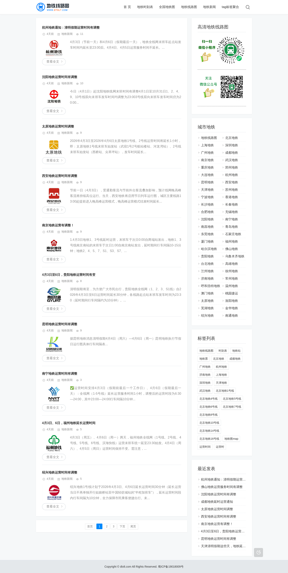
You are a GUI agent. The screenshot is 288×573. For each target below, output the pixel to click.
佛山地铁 (231, 249)
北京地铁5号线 (232, 398)
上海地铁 (207, 145)
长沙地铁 (207, 204)
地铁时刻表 (145, 7)
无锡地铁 (231, 212)
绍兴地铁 (207, 315)
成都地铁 (231, 152)
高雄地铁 (231, 263)
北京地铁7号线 (232, 406)
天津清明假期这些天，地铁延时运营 (226, 546)
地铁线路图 (189, 7)
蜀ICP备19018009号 (171, 566)
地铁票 (203, 358)
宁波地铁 (207, 197)
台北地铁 (207, 263)
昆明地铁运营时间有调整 (59, 324)
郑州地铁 (231, 167)
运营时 (220, 446)
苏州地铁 (231, 189)
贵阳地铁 (207, 256)
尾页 (133, 526)
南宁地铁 (231, 219)
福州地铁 (231, 241)
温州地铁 (231, 286)
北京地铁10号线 (209, 422)
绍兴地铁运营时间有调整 (59, 472)
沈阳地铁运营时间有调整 (59, 77)
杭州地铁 (231, 175)
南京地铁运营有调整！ (58, 225)
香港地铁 (231, 197)
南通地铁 (231, 315)
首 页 (127, 7)
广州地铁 (207, 152)
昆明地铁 (207, 182)
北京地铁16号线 (209, 438)
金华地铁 (231, 308)
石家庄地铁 (233, 234)
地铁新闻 (209, 7)
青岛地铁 (231, 226)
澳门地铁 (207, 293)
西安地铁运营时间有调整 (59, 176)
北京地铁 (231, 137)
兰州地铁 (207, 271)
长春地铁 (231, 204)
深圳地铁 (231, 145)
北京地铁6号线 (208, 406)
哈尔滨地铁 (209, 249)
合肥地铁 (207, 212)
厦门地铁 (207, 241)
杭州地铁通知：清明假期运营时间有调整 (71, 27)
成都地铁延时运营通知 (217, 501)
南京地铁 (207, 160)
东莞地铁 (207, 234)
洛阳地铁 (231, 300)
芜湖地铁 (207, 308)
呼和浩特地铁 (210, 286)
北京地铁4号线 (208, 398)
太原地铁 (207, 300)
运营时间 (205, 446)
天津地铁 (207, 189)
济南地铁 (207, 278)
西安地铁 (231, 182)
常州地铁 (231, 278)
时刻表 (223, 350)
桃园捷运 (231, 293)
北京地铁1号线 (225, 390)
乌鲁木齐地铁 (234, 256)
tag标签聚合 (230, 7)
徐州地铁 (231, 271)
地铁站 (236, 350)
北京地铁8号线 (208, 414)
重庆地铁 (207, 167)
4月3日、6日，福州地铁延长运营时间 (68, 423)
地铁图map (231, 438)
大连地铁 (207, 175)
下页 (122, 526)
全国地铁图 (167, 7)
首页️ (90, 526)
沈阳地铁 (207, 219)
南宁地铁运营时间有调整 (59, 373)
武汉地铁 (231, 160)
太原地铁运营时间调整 (58, 126)
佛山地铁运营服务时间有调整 (222, 487)
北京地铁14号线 (209, 430)
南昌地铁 (207, 226)
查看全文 (52, 61)
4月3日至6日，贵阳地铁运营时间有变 (68, 274)
